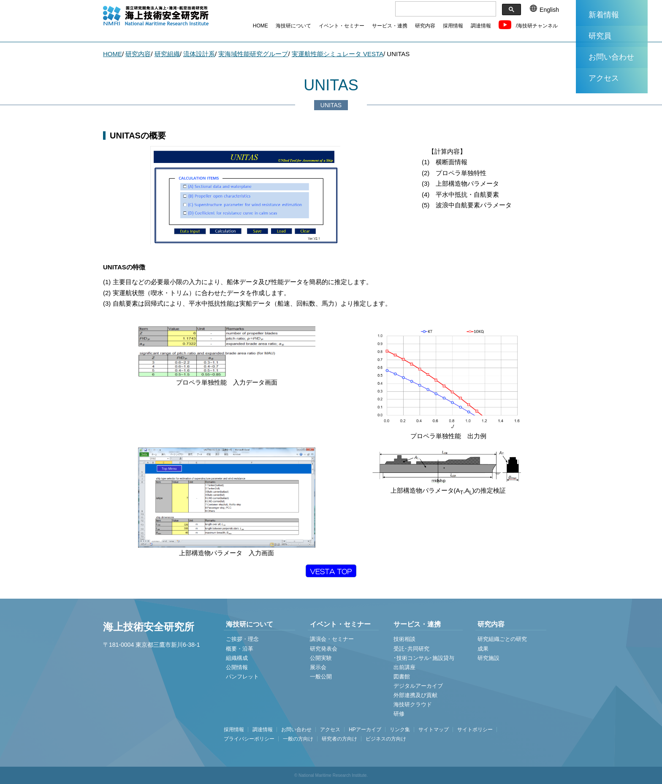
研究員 (600, 36)
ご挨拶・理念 (242, 639)
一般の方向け (298, 739)
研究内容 (425, 26)
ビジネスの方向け (386, 739)
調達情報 (481, 26)
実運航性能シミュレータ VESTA (337, 53)
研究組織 (167, 53)
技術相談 (404, 639)
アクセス (604, 78)
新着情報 (604, 15)
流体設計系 (199, 53)
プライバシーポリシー (249, 739)
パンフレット (242, 676)
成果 (483, 649)
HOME (260, 26)
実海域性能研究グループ (253, 53)
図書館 (401, 676)
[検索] (444, 9)
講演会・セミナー (332, 639)
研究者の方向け (339, 739)
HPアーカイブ (365, 729)
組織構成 (237, 658)
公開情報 (237, 667)
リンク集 (400, 729)
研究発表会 (323, 649)
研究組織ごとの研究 (502, 639)
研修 (398, 714)
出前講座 (404, 667)
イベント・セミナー (341, 26)
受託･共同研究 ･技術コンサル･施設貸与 (423, 653)
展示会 (318, 667)
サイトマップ (433, 729)
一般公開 (321, 676)
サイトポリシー (475, 729)
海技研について (293, 26)
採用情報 (453, 26)
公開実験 (321, 658)
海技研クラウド (412, 704)
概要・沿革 (239, 649)
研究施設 (488, 658)
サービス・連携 (389, 26)
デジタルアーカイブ (418, 686)
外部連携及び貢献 (415, 695)
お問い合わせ (611, 57)
